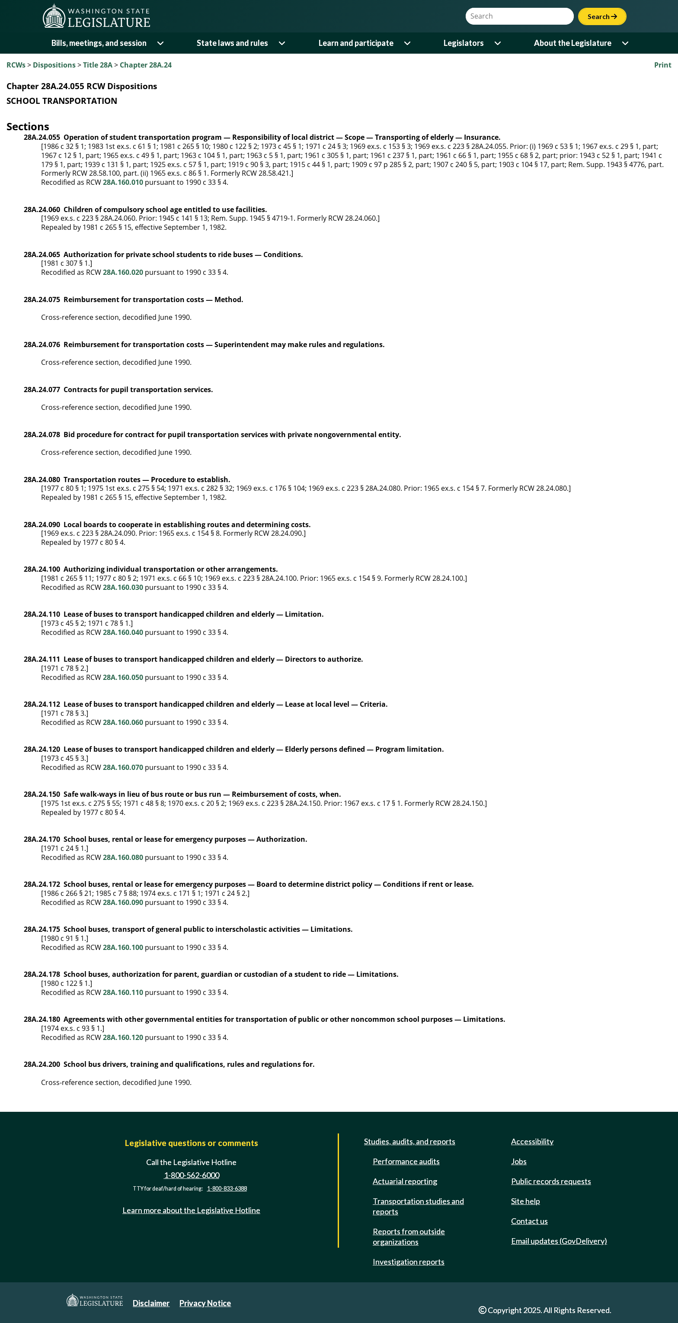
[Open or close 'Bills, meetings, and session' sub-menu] (161, 43)
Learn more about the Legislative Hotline (191, 1210)
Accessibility (532, 1141)
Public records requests (551, 1181)
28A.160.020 (123, 272)
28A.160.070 (123, 767)
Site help (525, 1201)
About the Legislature (572, 43)
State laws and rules (232, 43)
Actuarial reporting (405, 1181)
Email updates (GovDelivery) (559, 1241)
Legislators (464, 43)
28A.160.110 (123, 992)
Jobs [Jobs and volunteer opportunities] (519, 1161)
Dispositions (54, 65)
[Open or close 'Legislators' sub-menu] (498, 43)
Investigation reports (409, 1261)
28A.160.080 (123, 857)
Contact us (529, 1221)
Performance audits (406, 1161)
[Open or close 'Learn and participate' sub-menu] (408, 43)
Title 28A (97, 65)
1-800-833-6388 (227, 1188)
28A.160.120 (123, 1037)
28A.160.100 (123, 947)
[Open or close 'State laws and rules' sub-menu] (282, 43)
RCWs (16, 65)
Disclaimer (151, 1303)
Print (663, 65)
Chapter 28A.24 (146, 65)
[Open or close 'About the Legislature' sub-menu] (626, 43)
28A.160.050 (123, 677)
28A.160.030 (123, 587)
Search (602, 16)
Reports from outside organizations (409, 1236)
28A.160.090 (123, 902)
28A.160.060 (123, 722)
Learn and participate (356, 43)
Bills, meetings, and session (99, 43)
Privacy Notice (205, 1303)
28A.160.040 (123, 632)
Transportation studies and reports (418, 1206)
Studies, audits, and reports (409, 1141)
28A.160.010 (123, 182)
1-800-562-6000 (191, 1175)
